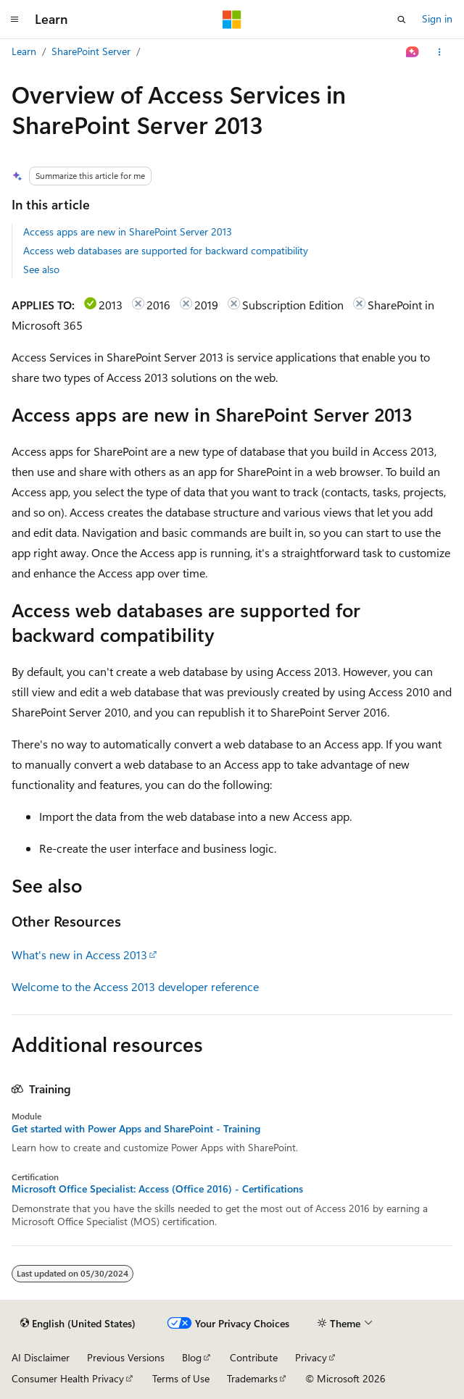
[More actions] (439, 52)
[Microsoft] (232, 19)
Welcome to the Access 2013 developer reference (135, 986)
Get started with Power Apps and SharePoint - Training (136, 1128)
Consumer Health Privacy (68, 1378)
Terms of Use (181, 1378)
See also (41, 269)
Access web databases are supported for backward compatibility (165, 250)
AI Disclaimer (41, 1357)
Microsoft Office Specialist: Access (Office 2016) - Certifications (157, 1188)
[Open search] (401, 20)
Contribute (254, 1357)
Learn (24, 51)
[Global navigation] (14, 20)
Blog (192, 1357)
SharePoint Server (90, 51)
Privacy (311, 1357)
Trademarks (252, 1378)
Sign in (437, 18)
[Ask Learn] (413, 52)
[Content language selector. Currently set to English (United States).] (78, 1323)
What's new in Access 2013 (79, 954)
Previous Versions (126, 1357)
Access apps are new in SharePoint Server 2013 (127, 231)
